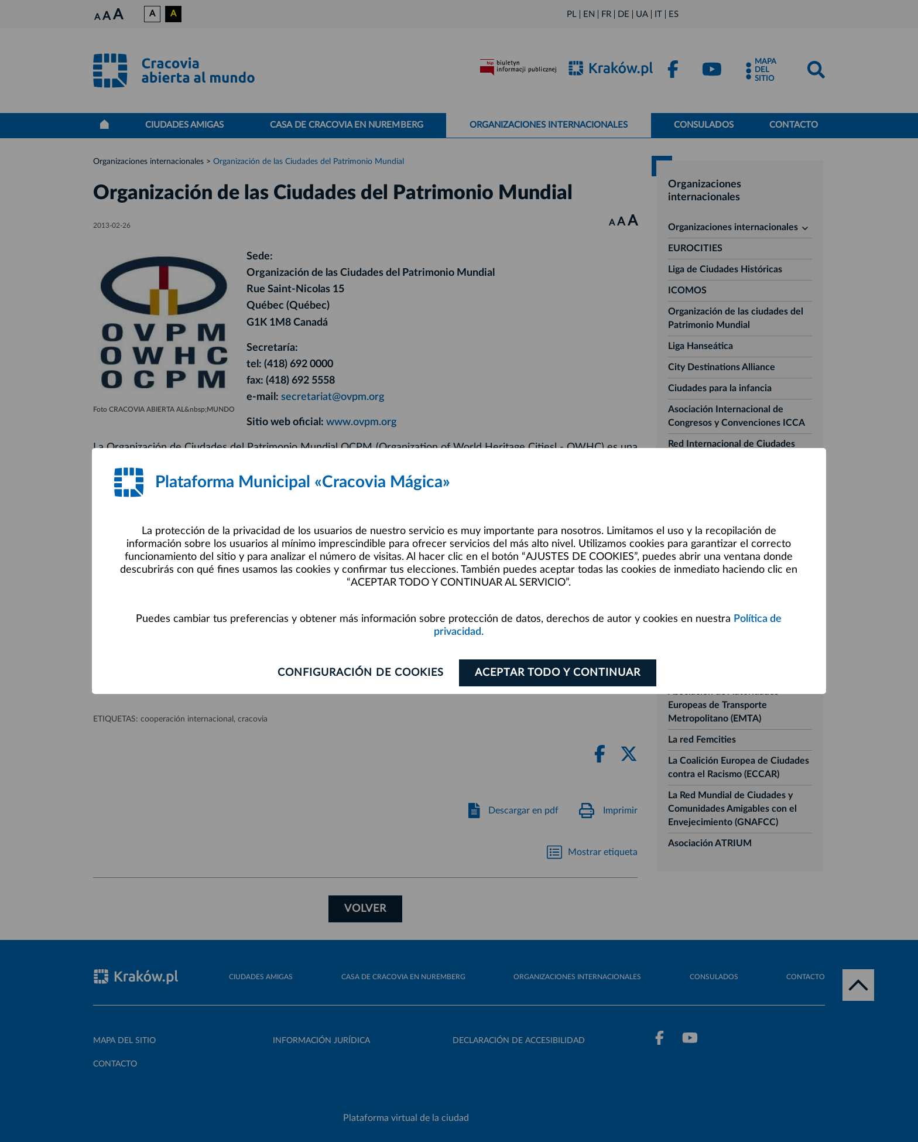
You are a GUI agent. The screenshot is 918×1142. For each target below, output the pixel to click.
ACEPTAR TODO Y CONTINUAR (557, 673)
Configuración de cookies (360, 673)
